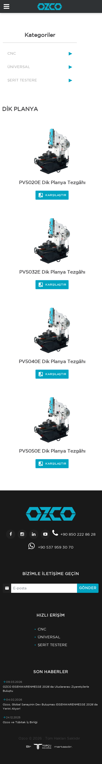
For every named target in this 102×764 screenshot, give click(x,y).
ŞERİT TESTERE (22, 80)
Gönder (87, 588)
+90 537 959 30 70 (55, 547)
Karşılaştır (52, 195)
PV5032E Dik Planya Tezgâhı (52, 272)
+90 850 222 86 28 (78, 534)
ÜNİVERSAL (18, 67)
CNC (11, 53)
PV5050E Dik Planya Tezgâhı (52, 451)
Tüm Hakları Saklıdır (62, 738)
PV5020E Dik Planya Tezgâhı (52, 182)
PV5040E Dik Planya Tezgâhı (52, 361)
